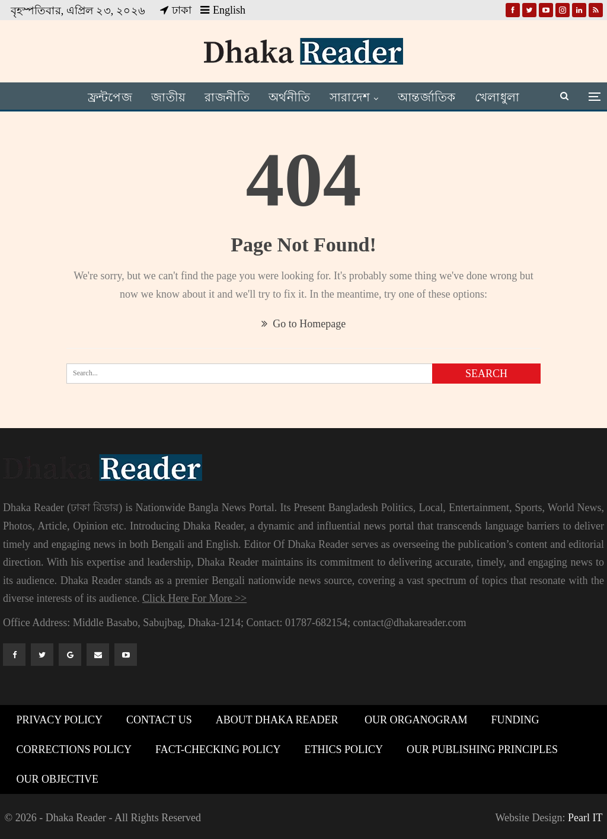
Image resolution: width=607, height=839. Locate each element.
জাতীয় (166, 97)
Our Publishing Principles (482, 749)
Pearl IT (585, 818)
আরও (501, 97)
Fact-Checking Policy (218, 749)
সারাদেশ (356, 97)
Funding (515, 720)
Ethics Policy (344, 749)
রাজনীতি (227, 97)
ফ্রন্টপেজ (105, 97)
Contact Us (159, 720)
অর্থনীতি (293, 97)
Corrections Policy (74, 749)
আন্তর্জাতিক (435, 97)
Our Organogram (414, 720)
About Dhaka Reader (277, 720)
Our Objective (58, 779)
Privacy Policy (60, 720)
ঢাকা (175, 10)
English (222, 10)
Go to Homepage (303, 324)
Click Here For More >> (194, 598)
